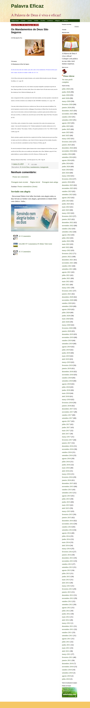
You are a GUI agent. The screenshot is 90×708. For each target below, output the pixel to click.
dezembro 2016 (67, 446)
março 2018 (66, 399)
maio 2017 (66, 430)
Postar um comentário (21, 177)
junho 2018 (66, 390)
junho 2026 (66, 92)
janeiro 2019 (66, 368)
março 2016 (66, 474)
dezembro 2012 (67, 595)
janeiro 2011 (66, 660)
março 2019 (66, 362)
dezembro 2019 (67, 334)
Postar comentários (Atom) (27, 186)
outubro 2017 (67, 415)
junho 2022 (66, 241)
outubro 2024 (67, 154)
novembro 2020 (67, 300)
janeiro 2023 (66, 219)
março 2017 (66, 437)
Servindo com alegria (20, 191)
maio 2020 (66, 319)
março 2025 (66, 139)
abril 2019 (65, 359)
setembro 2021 (67, 269)
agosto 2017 (66, 421)
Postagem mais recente (19, 182)
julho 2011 (66, 642)
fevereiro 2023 (67, 216)
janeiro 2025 (66, 145)
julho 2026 (66, 89)
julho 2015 (66, 499)
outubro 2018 (67, 378)
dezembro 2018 (67, 371)
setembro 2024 (67, 157)
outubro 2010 (67, 670)
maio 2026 (66, 95)
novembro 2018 (67, 375)
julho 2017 (66, 424)
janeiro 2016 (66, 480)
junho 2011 (66, 645)
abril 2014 (65, 545)
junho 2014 (66, 539)
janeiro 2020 (66, 331)
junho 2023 (66, 204)
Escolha (43, 20)
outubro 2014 (67, 527)
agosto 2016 (66, 458)
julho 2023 (66, 201)
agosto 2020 (66, 309)
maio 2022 (66, 244)
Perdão (36, 20)
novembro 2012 (67, 598)
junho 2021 (66, 278)
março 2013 (66, 586)
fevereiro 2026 (67, 104)
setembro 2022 (67, 232)
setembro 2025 (67, 120)
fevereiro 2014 (67, 552)
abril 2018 (65, 396)
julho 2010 (66, 679)
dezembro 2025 (67, 111)
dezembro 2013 (67, 558)
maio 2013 (66, 580)
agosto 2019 (66, 347)
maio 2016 (66, 468)
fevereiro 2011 (67, 657)
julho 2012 (66, 611)
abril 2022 (65, 247)
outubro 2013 (67, 564)
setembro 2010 (67, 673)
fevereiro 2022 (67, 253)
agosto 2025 (66, 123)
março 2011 (66, 654)
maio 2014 (66, 542)
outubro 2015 (67, 490)
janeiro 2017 (66, 443)
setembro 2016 (67, 455)
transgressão (44, 167)
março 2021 (66, 288)
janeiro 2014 (66, 555)
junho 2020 (66, 316)
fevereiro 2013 (67, 589)
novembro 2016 (67, 449)
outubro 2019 (67, 340)
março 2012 (66, 623)
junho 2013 (66, 576)
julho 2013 (66, 573)
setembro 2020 (67, 306)
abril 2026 (65, 98)
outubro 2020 (67, 303)
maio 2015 (66, 505)
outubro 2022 (67, 229)
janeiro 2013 (66, 592)
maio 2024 (66, 170)
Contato (23, 20)
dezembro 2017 (67, 409)
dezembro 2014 (67, 521)
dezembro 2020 (67, 297)
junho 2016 (66, 465)
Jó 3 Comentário (25, 252)
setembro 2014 (67, 530)
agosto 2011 (66, 639)
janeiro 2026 (66, 107)
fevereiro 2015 (67, 514)
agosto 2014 (66, 533)
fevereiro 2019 (67, 365)
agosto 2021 (66, 272)
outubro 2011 (67, 632)
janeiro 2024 (66, 182)
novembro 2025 (67, 114)
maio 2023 (66, 207)
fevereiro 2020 (67, 328)
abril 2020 (65, 322)
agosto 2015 (66, 496)
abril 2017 (65, 434)
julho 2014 (66, 536)
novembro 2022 (67, 225)
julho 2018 (66, 387)
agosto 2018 (66, 384)
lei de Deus (26, 167)
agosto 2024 (66, 160)
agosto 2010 (66, 676)
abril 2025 (65, 135)
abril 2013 (65, 583)
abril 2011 (65, 651)
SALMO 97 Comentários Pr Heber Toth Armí (35, 244)
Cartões (30, 20)
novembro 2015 (67, 486)
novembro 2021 (67, 263)
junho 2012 (66, 614)
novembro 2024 (67, 151)
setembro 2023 (67, 194)
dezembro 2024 (67, 148)
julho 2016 (66, 462)
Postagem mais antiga (50, 182)
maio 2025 (66, 132)
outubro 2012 (67, 601)
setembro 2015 (67, 493)
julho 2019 (66, 350)
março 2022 (66, 250)
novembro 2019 (67, 337)
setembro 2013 (67, 567)
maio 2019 (66, 356)
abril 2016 (65, 471)
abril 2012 (65, 620)
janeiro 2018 (66, 406)
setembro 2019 (67, 344)
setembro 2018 (67, 381)
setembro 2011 (67, 635)
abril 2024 (65, 173)
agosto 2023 (66, 198)
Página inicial (14, 20)
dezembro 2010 (67, 663)
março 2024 (66, 176)
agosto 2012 (66, 608)
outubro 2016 (67, 452)
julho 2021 (66, 275)
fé (20, 167)
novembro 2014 (67, 524)
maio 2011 (66, 648)
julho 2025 (66, 126)
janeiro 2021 (66, 294)
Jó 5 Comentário (25, 236)
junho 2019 (66, 353)
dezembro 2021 (67, 260)
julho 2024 (66, 163)
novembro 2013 (67, 561)
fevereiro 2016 (67, 477)
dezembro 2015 (67, 483)
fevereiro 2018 (67, 403)
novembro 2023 (67, 188)
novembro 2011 (67, 629)
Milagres (57, 20)
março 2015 (66, 511)
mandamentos (34, 167)
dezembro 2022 (67, 222)
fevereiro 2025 (67, 142)
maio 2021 (66, 281)
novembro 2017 (67, 412)
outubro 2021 (67, 266)
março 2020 (66, 325)
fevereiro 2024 (67, 179)
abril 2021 (65, 285)
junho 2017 (66, 427)
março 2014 (66, 549)
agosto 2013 (66, 570)
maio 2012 (66, 617)
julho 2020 (66, 312)
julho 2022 (66, 238)
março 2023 (66, 213)
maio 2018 (66, 393)
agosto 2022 (66, 235)
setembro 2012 (67, 604)
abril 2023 (65, 210)
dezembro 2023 (67, 185)
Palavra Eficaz (27, 6)
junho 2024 (66, 166)
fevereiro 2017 (67, 440)
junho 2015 (66, 502)
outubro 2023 (67, 191)
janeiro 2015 (66, 517)
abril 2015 (65, 508)
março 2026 (66, 101)
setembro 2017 (67, 418)
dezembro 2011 (67, 626)
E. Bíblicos (65, 20)
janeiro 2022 (66, 257)
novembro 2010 (67, 667)
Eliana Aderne (68, 76)
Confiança (50, 20)
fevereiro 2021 (67, 291)
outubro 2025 (67, 117)
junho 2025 (66, 129)
